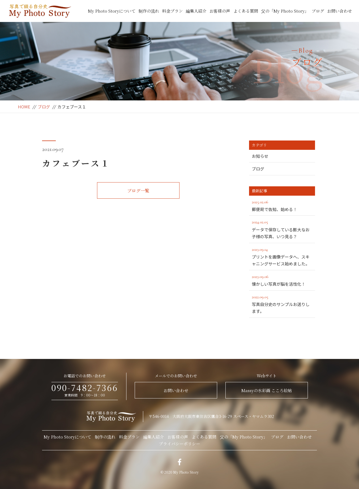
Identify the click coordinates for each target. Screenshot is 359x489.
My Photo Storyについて (112, 11)
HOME (24, 106)
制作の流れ (149, 11)
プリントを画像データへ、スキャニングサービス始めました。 (283, 256)
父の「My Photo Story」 (285, 11)
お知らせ (260, 156)
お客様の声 (219, 11)
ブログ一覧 (138, 190)
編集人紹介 (196, 11)
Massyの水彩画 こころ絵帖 (266, 390)
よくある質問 (245, 11)
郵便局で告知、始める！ (282, 205)
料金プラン (172, 11)
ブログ (318, 11)
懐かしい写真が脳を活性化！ (282, 280)
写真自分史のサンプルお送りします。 (282, 303)
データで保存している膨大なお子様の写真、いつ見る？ (282, 228)
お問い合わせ (339, 11)
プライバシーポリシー (179, 443)
